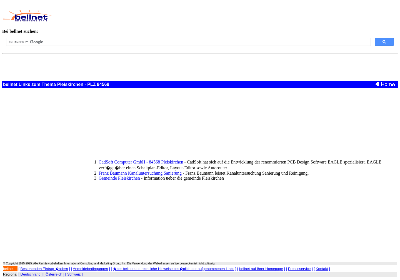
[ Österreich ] (54, 274)
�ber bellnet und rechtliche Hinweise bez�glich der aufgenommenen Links (173, 269)
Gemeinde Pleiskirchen (119, 178)
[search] (188, 41)
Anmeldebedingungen (90, 269)
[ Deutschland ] (30, 274)
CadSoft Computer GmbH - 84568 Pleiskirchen (141, 162)
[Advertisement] (183, 15)
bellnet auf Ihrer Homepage (261, 269)
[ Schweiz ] (74, 274)
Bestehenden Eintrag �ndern (44, 269)
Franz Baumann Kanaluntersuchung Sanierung (140, 173)
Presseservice (299, 269)
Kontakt (322, 269)
